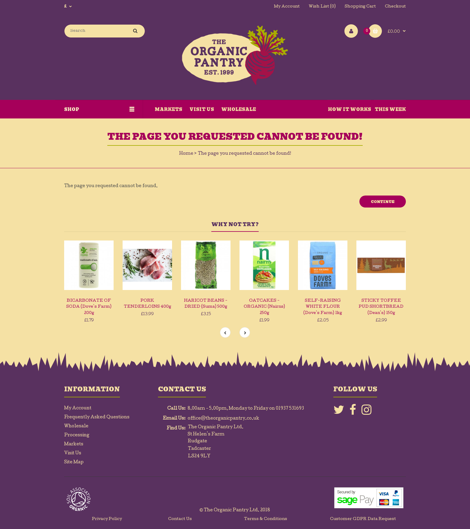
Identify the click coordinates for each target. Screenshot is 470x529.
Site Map (74, 462)
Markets (73, 444)
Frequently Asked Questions (96, 417)
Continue (382, 202)
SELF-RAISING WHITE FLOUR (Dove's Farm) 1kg (322, 307)
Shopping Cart (360, 7)
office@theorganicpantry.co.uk (223, 419)
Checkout (395, 7)
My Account (287, 7)
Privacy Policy (107, 519)
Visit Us (72, 453)
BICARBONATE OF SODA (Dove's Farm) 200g (89, 307)
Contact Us (180, 519)
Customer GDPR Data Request (363, 519)
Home (186, 154)
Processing (76, 435)
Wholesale (76, 426)
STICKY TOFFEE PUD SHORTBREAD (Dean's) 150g (381, 307)
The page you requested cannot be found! (244, 154)
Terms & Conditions (265, 519)
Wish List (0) (322, 7)
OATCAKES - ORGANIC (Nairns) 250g (264, 307)
